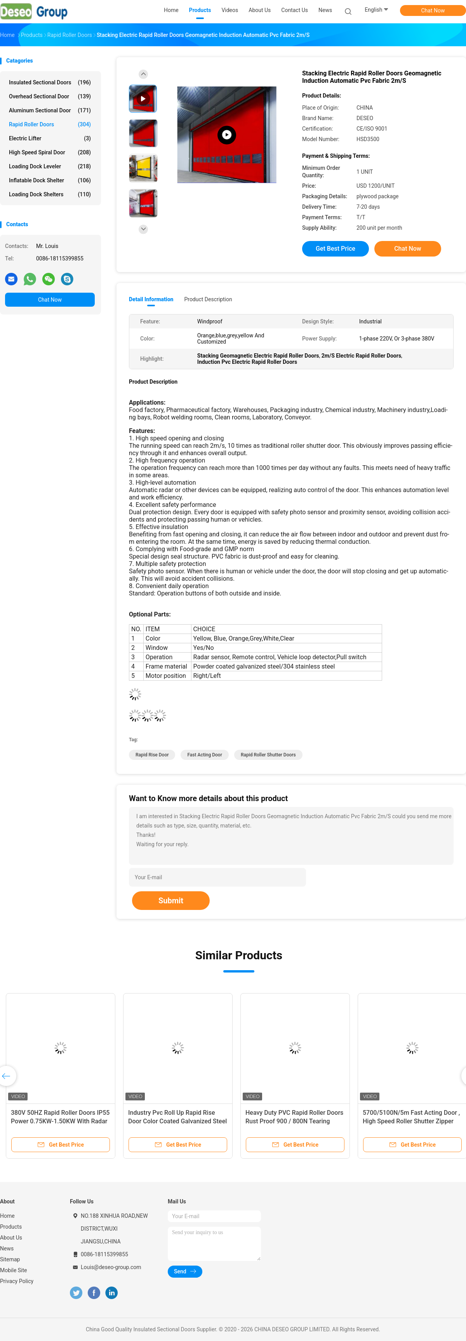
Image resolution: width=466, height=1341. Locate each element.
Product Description (208, 299)
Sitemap (10, 1259)
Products (11, 1227)
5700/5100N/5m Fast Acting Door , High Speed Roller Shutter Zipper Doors (411, 1121)
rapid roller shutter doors (268, 755)
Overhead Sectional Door (50, 96)
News (7, 1248)
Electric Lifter (50, 138)
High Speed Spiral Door (50, 152)
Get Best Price (335, 248)
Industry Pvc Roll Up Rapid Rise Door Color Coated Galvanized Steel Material (177, 1121)
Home (7, 1216)
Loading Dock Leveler (50, 166)
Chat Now (433, 10)
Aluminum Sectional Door (50, 110)
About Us (11, 1237)
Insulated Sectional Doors (50, 82)
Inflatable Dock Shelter (50, 180)
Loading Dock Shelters (50, 194)
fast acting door (204, 755)
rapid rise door (152, 755)
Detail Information (151, 299)
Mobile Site (13, 1270)
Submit (170, 900)
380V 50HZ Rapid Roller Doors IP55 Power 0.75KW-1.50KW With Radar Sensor (60, 1121)
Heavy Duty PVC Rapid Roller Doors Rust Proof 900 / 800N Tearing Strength (294, 1121)
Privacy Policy (16, 1281)
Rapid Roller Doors (50, 124)
